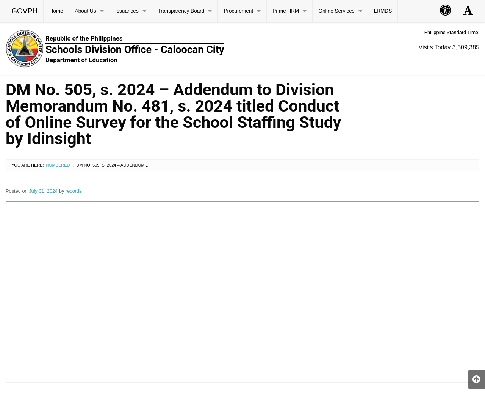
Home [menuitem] (56, 11)
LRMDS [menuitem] (383, 11)
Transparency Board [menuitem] (181, 11)
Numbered (58, 165)
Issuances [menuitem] (127, 11)
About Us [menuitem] (85, 11)
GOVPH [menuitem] (24, 11)
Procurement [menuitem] (238, 11)
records (74, 191)
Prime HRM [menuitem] (285, 11)
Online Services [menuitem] (336, 11)
